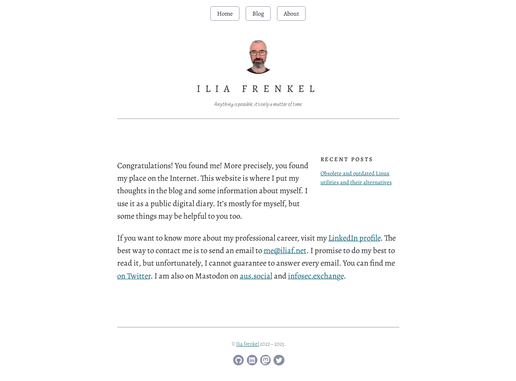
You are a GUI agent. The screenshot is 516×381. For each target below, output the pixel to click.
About (291, 13)
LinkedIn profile (354, 237)
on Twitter (133, 275)
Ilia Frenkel (247, 344)
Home (225, 13)
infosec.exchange (316, 275)
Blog (258, 13)
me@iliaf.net (285, 250)
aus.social (256, 275)
